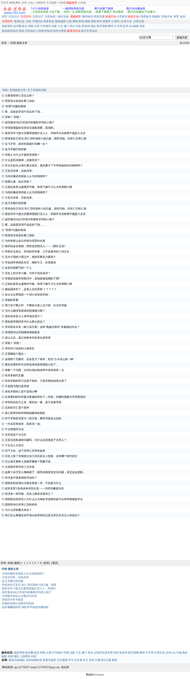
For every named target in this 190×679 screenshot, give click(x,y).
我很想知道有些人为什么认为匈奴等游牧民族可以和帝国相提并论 (44, 499)
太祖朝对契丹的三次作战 (19, 466)
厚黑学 (107, 21)
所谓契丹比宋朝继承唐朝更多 (22, 332)
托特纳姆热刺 (34, 660)
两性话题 (99, 16)
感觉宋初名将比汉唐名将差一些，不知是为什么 (33, 483)
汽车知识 (30, 30)
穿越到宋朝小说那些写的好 (18, 603)
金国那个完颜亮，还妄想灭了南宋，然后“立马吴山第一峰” (39, 359)
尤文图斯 (62, 660)
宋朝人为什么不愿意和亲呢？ (22, 154)
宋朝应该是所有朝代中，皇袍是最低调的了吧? (32, 278)
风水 (72, 26)
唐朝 (75, 21)
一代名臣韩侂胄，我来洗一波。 (24, 423)
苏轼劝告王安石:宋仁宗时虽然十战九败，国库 (29, 584)
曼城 (11, 660)
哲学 (99, 21)
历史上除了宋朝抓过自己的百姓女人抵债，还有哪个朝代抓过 (41, 456)
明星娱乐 (146, 16)
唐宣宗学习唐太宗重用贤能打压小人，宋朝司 (29, 588)
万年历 (5, 2)
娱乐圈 (17, 26)
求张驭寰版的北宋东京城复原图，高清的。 (30, 127)
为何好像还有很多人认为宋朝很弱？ (26, 176)
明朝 (87, 21)
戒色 (93, 26)
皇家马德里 (49, 660)
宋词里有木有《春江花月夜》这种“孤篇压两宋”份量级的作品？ (42, 326)
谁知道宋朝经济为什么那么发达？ (25, 321)
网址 (18, 2)
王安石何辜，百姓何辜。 (19, 170)
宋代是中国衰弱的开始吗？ (21, 477)
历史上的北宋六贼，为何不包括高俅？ (28, 273)
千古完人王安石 (14, 445)
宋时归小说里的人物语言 (19, 348)
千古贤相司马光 (14, 429)
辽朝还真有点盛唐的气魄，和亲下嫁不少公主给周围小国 (38, 186)
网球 (110, 26)
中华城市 (45, 26)
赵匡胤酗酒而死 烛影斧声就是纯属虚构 (25, 607)
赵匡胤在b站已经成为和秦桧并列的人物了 (30, 122)
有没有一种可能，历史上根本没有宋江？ (29, 493)
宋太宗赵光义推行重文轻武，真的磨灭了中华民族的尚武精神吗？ (44, 165)
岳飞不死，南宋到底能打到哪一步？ (26, 143)
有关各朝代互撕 (14, 375)
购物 (12, 2)
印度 (66, 652)
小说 (30, 2)
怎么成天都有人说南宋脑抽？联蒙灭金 (28, 461)
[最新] (17, 563)
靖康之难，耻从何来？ (18, 181)
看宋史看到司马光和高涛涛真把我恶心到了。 (32, 364)
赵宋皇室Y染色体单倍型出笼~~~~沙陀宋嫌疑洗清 (34, 488)
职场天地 (166, 16)
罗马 (71, 660)
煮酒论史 (19, 21)
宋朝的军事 (11, 299)
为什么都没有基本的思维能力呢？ (25, 310)
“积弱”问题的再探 (15, 106)
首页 (4, 16)
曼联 (114, 660)
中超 (179, 652)
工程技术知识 (44, 30)
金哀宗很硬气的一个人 (18, 267)
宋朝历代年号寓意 (12, 599)
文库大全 (126, 21)
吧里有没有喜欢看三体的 (19, 100)
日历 (24, 2)
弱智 (30, 26)
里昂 (91, 660)
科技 (21, 30)
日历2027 (38, 16)
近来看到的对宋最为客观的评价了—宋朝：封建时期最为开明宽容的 (45, 396)
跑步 (185, 652)
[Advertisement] (89, 66)
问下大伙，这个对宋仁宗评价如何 (25, 450)
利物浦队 (19, 660)
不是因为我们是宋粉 (17, 386)
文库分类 (138, 21)
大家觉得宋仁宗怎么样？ (19, 95)
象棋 (136, 26)
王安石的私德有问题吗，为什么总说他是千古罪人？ (36, 440)
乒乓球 (118, 26)
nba (131, 26)
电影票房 (7, 26)
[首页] (46, 563)
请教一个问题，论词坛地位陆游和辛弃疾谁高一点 (34, 370)
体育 (176, 16)
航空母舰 (102, 26)
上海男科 (25, 656)
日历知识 (50, 16)
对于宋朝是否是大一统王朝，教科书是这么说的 (33, 418)
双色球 (86, 26)
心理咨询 (122, 16)
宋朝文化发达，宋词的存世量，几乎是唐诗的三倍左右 (37, 251)
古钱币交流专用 (103, 652)
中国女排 (159, 652)
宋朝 (81, 21)
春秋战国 (60, 21)
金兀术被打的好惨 (15, 149)
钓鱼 (78, 26)
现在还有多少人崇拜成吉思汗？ (24, 316)
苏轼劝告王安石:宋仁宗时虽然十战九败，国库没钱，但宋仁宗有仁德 (45, 138)
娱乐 (183, 16)
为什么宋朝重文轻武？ (18, 509)
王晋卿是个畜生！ (15, 353)
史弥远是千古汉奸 (15, 434)
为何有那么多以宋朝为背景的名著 (25, 240)
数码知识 (87, 16)
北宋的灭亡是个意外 (17, 407)
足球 (125, 26)
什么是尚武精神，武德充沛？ (22, 160)
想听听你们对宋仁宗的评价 (21, 504)
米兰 (85, 660)
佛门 (66, 26)
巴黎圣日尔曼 (103, 660)
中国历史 (37, 21)
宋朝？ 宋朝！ (13, 117)
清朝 (93, 21)
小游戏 (62, 2)
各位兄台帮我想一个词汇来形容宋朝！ (28, 294)
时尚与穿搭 (59, 30)
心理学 (115, 21)
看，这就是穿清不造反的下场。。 (25, 111)
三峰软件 (40, 2)
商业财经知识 (10, 30)
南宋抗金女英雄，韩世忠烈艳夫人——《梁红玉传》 (36, 246)
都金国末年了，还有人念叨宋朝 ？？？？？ (31, 289)
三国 (69, 21)
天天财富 (51, 2)
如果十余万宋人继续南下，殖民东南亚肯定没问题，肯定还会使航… (45, 472)
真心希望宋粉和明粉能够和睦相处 (25, 413)
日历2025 (14, 16)
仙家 (54, 26)
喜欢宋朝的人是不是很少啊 (21, 391)
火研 (36, 26)
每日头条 (63, 16)
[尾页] (55, 563)
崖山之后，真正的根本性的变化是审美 (28, 337)
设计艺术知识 (89, 30)
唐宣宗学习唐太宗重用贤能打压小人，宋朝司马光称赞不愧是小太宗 (45, 133)
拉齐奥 (78, 660)
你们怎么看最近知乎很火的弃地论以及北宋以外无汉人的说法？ (42, 515)
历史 (28, 21)
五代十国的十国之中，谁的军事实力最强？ (30, 256)
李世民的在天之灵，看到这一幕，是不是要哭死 (33, 402)
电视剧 (156, 16)
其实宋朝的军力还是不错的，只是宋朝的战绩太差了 (36, 380)
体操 (142, 26)
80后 (33, 656)
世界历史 (48, 21)
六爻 (60, 26)
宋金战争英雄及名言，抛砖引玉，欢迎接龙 (30, 262)
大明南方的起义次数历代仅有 (19, 595)
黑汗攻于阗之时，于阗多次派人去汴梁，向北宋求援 (36, 305)
